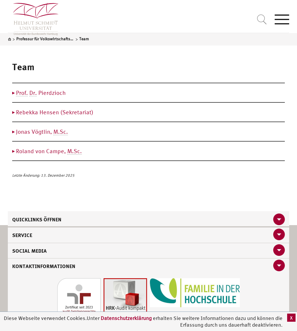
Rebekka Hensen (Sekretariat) (54, 112)
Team (23, 66)
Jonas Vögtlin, (42, 131)
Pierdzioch (41, 92)
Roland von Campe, (49, 151)
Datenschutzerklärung (126, 318)
